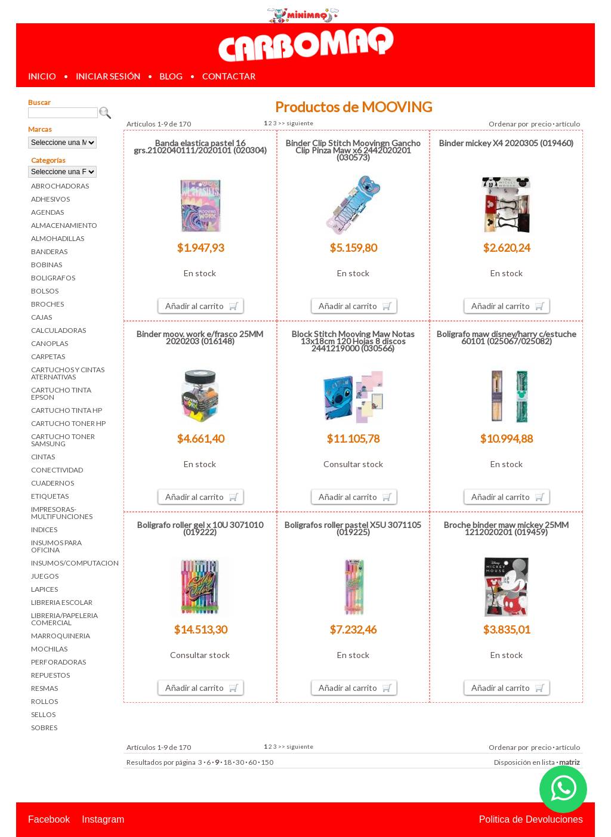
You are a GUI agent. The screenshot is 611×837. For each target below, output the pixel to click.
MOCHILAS (49, 648)
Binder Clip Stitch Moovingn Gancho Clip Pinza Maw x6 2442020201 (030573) (353, 150)
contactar (228, 76)
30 (240, 762)
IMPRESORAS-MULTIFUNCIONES (61, 513)
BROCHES (47, 303)
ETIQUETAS (50, 496)
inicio (42, 76)
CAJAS (41, 317)
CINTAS (43, 456)
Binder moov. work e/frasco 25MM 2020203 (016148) (200, 337)
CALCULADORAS (58, 330)
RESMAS (44, 688)
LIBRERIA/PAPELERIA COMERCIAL (64, 619)
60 (252, 762)
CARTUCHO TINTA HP (66, 410)
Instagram (103, 819)
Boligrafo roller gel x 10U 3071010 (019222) (200, 528)
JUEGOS (44, 576)
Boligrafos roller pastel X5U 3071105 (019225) (353, 528)
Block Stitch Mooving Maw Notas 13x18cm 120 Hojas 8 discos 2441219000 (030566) (353, 341)
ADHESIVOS (50, 198)
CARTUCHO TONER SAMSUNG (63, 440)
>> (281, 122)
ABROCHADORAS (60, 185)
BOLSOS (44, 290)
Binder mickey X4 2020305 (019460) (506, 143)
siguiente (299, 122)
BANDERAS (49, 251)
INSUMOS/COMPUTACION (71, 562)
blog (171, 76)
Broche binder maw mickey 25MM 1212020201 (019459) (506, 528)
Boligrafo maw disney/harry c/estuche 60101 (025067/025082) (506, 337)
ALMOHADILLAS (57, 238)
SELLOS (43, 714)
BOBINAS (46, 264)
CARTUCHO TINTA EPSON (61, 393)
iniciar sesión (108, 76)
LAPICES (44, 589)
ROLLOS (44, 701)
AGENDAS (47, 212)
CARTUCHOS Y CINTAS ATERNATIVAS (67, 373)
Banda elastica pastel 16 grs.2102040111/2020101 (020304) (200, 146)
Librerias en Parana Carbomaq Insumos (305, 44)
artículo (568, 123)
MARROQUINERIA (60, 635)
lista (548, 762)
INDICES (44, 529)
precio (541, 123)
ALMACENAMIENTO (64, 225)
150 (267, 762)
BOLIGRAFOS (53, 277)
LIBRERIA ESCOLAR (61, 602)
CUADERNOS (52, 482)
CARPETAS (48, 356)
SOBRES (44, 727)
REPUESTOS (50, 675)
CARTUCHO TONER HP (68, 423)
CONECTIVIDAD (57, 469)
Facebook (49, 819)
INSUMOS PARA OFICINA (56, 546)
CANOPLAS (49, 343)
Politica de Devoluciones (531, 819)
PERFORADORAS (58, 661)
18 (227, 762)
